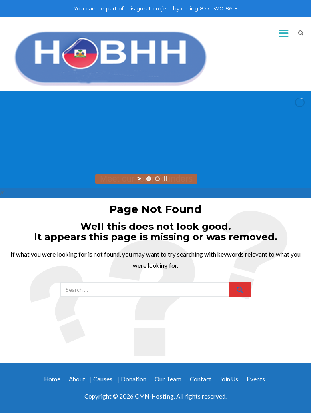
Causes (102, 379)
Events (256, 379)
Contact (200, 379)
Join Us (228, 379)
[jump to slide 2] (157, 178)
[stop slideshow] (165, 178)
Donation (133, 379)
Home (52, 379)
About (77, 379)
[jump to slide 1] (148, 178)
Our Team (168, 379)
